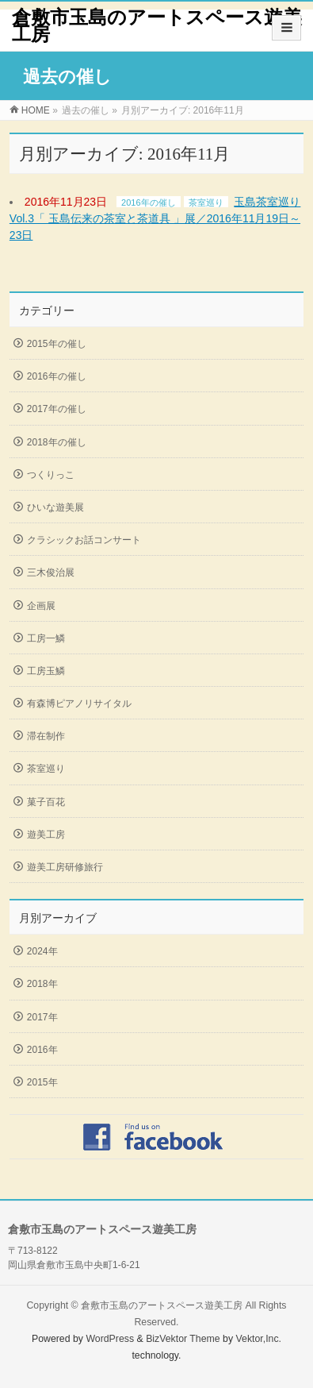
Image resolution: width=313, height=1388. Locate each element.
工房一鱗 (46, 638)
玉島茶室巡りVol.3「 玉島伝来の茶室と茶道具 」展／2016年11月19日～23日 (155, 218)
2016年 (42, 1049)
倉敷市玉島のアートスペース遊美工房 (157, 25)
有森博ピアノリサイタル (79, 703)
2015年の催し (56, 343)
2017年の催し (56, 408)
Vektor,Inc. (259, 1338)
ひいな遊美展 (55, 507)
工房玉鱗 (46, 671)
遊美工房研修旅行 (65, 867)
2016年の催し (148, 202)
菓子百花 (46, 802)
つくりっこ (50, 474)
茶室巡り (206, 202)
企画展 (41, 605)
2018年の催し (56, 442)
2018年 (42, 983)
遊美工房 (46, 834)
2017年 (42, 1017)
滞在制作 (46, 736)
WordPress (110, 1338)
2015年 (42, 1082)
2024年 (42, 951)
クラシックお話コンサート (84, 540)
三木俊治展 (50, 572)
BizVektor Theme (183, 1338)
